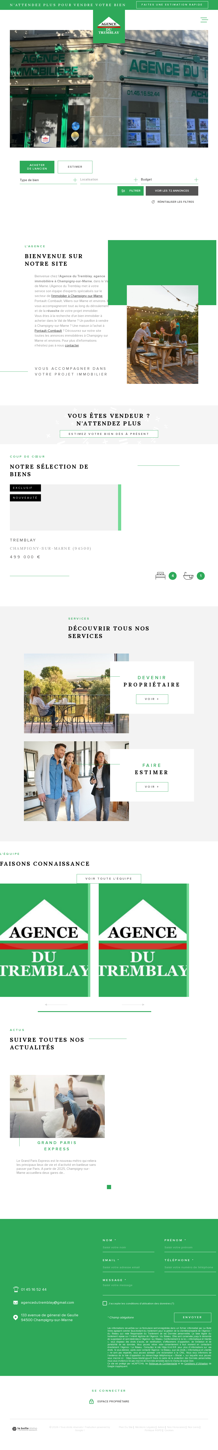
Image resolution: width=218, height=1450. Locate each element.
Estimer (75, 166)
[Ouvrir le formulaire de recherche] (130, 191)
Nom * (110, 1240)
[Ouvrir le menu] (204, 20)
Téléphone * (179, 1260)
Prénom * (175, 1240)
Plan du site (126, 1427)
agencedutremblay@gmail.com (47, 1302)
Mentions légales (145, 1427)
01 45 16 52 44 (34, 1289)
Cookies (169, 1430)
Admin (161, 1427)
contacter (72, 352)
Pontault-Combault (48, 338)
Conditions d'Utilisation (196, 1363)
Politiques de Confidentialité (163, 1363)
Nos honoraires (176, 1427)
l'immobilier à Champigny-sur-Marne (76, 303)
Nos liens (193, 1427)
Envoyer (192, 1317)
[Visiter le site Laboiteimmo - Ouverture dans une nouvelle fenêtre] (24, 1429)
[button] (94, 1011)
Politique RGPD (153, 1430)
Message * (115, 1280)
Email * (111, 1260)
